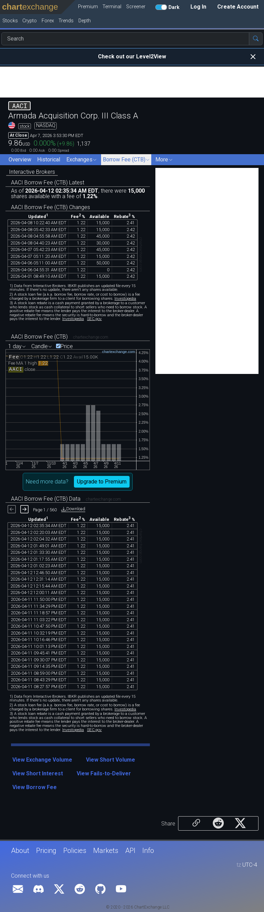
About (20, 850)
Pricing (46, 850)
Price (66, 346)
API (130, 850)
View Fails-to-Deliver (104, 773)
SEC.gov (94, 318)
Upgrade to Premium (101, 481)
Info (148, 850)
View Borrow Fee (34, 787)
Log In (198, 6)
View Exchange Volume (42, 759)
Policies (74, 850)
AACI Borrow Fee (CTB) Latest (47, 182)
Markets (105, 850)
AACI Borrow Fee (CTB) (39, 336)
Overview (20, 159)
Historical (48, 159)
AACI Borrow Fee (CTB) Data (45, 498)
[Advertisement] (132, 82)
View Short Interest (37, 773)
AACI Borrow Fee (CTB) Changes (50, 207)
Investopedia (125, 298)
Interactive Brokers (32, 172)
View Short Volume (110, 759)
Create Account (237, 6)
